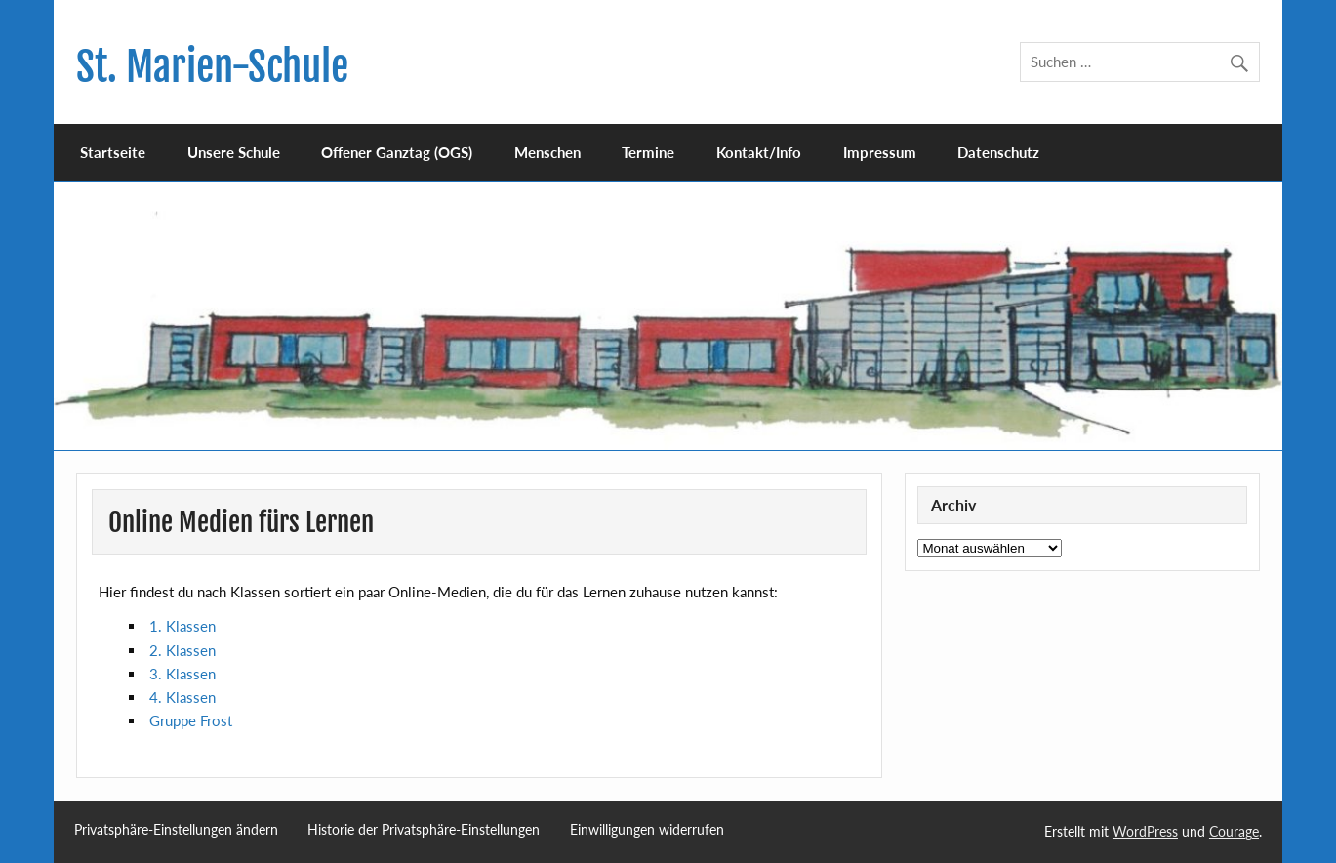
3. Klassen (182, 673)
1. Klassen (182, 626)
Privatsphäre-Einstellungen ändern (176, 830)
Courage (1234, 831)
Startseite (112, 152)
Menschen (547, 152)
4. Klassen (182, 697)
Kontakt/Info (758, 152)
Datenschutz (998, 152)
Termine (648, 152)
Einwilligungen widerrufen (647, 830)
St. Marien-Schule (212, 67)
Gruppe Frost (190, 720)
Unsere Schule (233, 152)
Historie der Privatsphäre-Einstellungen (423, 830)
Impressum (879, 152)
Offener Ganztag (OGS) (396, 152)
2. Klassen (182, 650)
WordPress (1145, 831)
